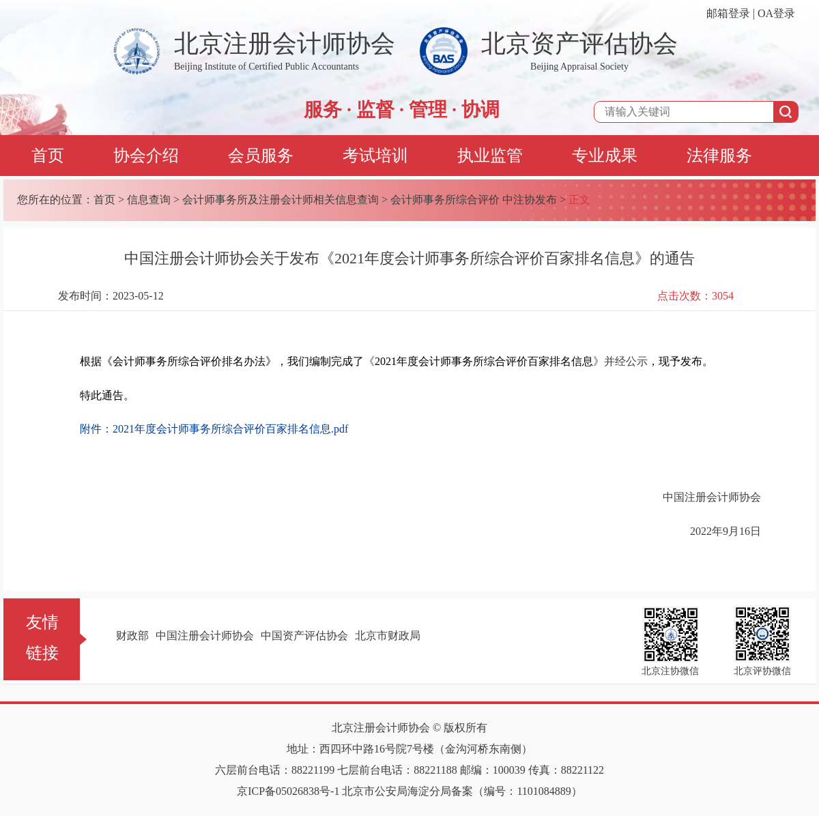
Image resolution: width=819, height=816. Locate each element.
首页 (47, 155)
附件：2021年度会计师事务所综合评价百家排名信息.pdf (214, 429)
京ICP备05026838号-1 (288, 791)
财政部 (132, 635)
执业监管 (490, 155)
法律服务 (719, 155)
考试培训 (375, 155)
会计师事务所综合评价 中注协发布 (473, 199)
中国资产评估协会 (304, 635)
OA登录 (776, 13)
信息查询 (149, 199)
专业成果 (604, 155)
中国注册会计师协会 (205, 635)
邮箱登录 (728, 13)
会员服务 (260, 155)
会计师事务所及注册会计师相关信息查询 (280, 199)
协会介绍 (146, 155)
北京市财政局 (387, 635)
